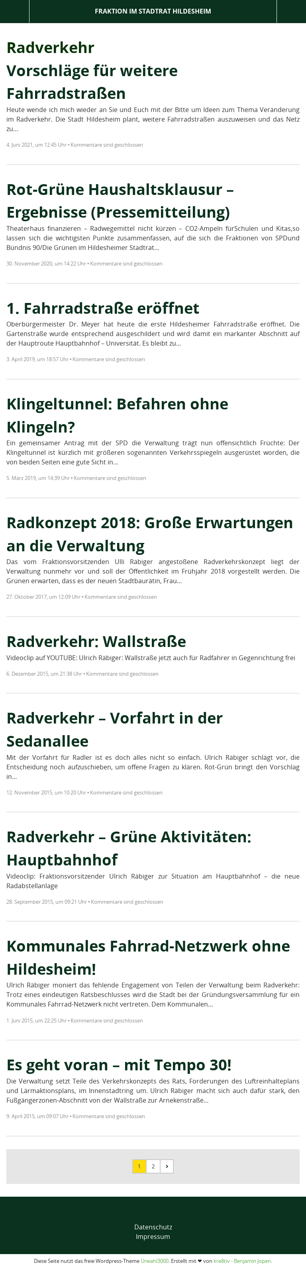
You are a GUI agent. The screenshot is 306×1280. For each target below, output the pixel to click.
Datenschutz (153, 1227)
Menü (15, 11)
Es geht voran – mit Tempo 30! (118, 1064)
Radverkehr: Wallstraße (96, 641)
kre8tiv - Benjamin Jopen (242, 1260)
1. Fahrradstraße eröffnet (103, 307)
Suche (291, 11)
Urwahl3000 (155, 1260)
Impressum (153, 1236)
